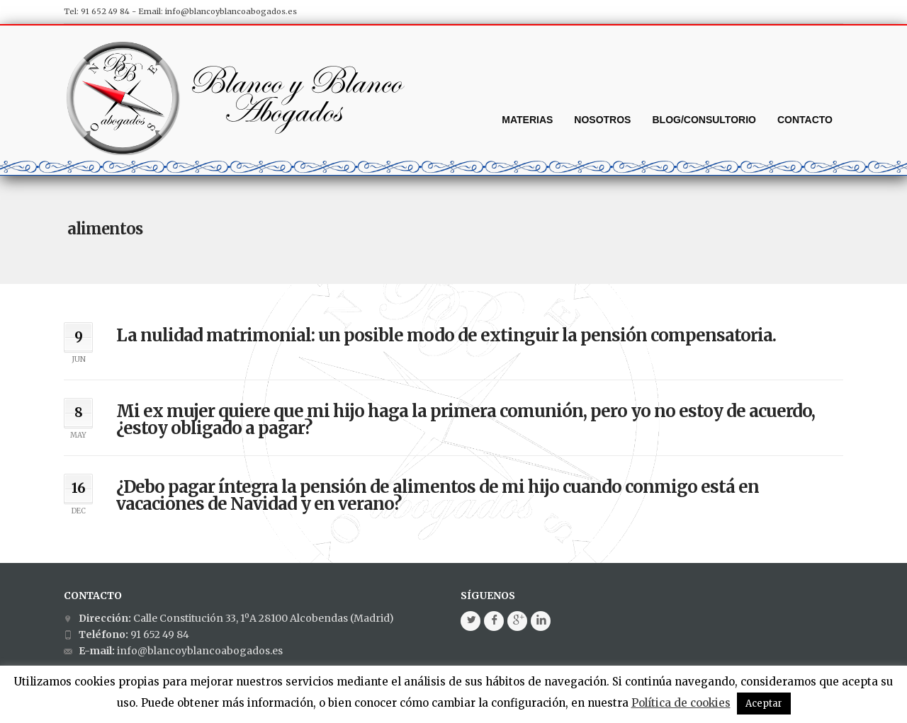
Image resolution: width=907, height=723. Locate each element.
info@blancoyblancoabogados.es (231, 11)
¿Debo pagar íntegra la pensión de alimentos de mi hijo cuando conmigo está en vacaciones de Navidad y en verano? (437, 495)
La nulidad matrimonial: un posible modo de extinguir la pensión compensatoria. (446, 335)
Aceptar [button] (763, 704)
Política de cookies (681, 703)
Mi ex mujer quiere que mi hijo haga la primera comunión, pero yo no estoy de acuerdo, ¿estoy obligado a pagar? (465, 419)
